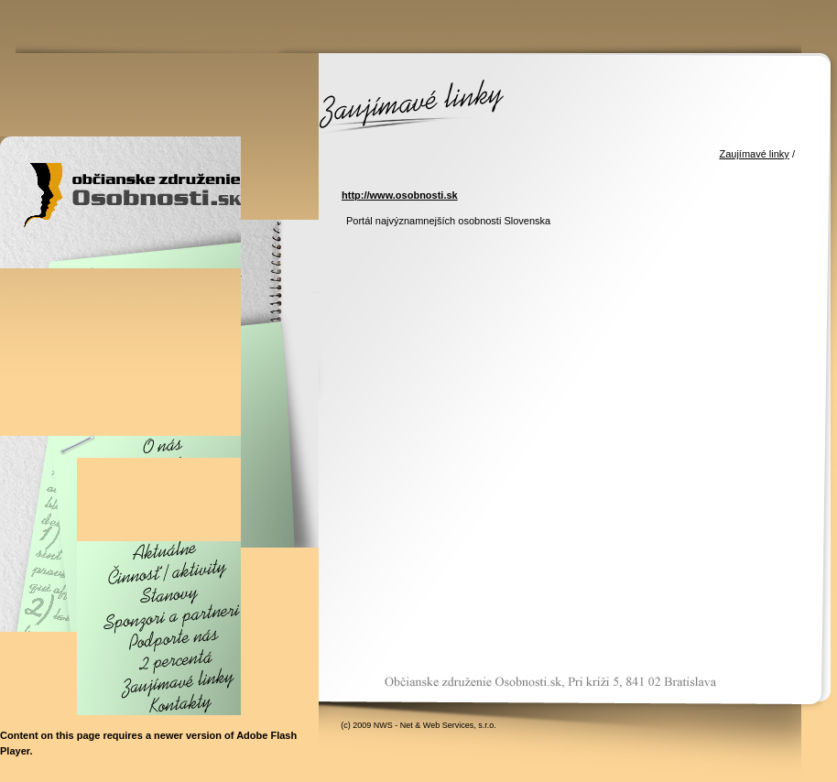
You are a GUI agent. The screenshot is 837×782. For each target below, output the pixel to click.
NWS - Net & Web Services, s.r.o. (435, 725)
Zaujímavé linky (753, 153)
